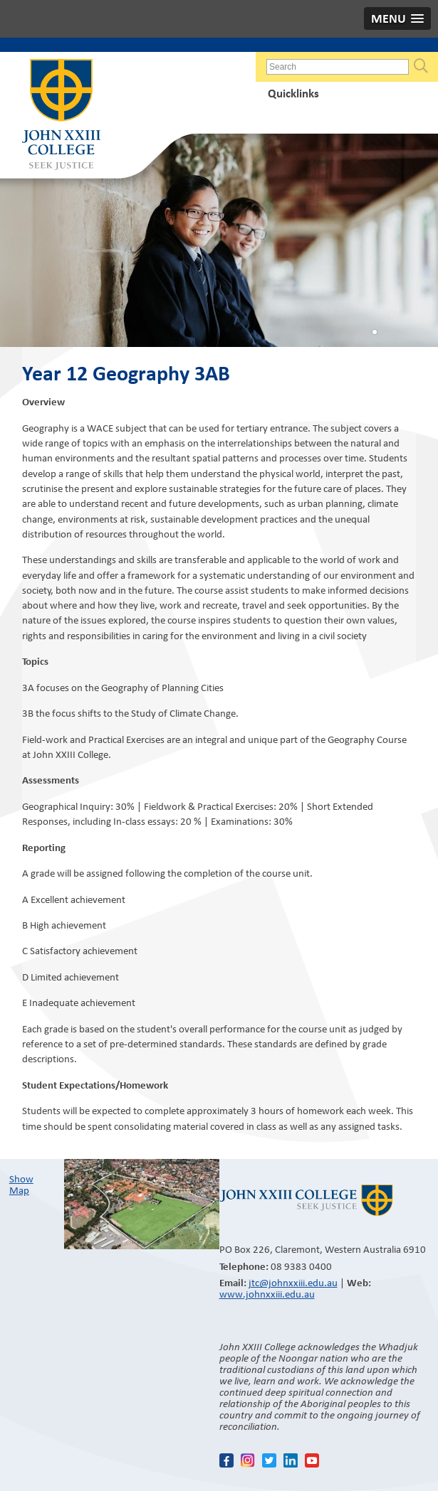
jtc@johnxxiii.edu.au (293, 1282)
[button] (397, 18)
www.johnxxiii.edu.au (267, 1294)
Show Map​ (21, 1184)
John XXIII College (61, 116)
